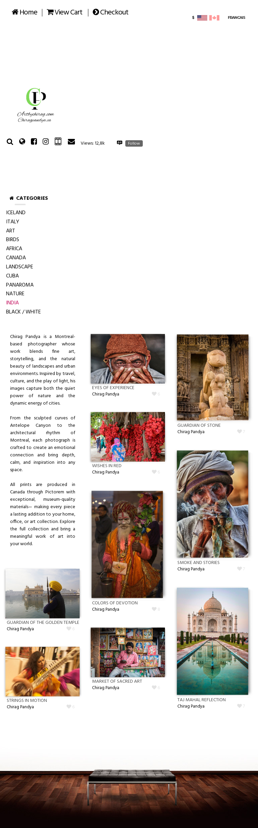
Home (24, 12)
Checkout (110, 12)
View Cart (64, 12)
